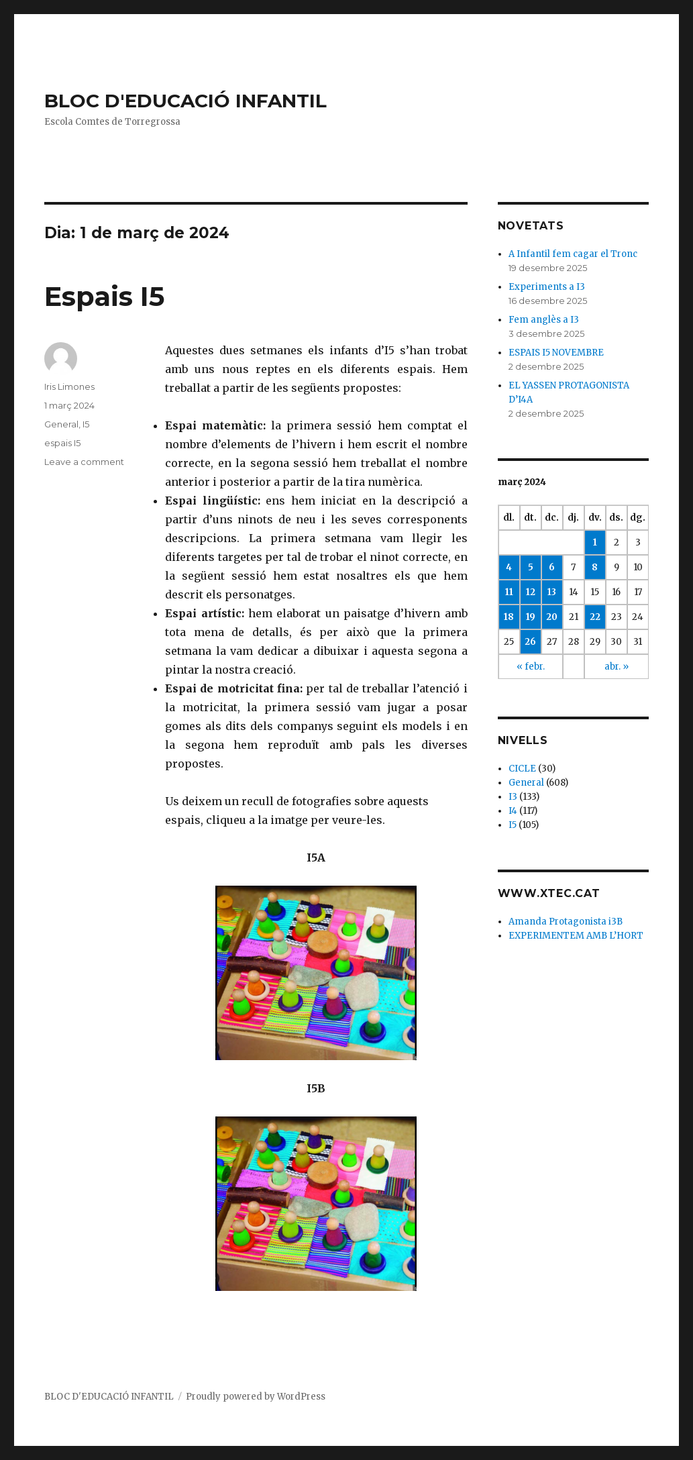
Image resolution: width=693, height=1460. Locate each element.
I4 (513, 811)
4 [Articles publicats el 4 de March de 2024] (509, 567)
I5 (86, 424)
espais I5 (62, 442)
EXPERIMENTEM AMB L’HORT (576, 935)
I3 (513, 796)
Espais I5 (104, 296)
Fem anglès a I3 (544, 319)
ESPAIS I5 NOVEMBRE (556, 352)
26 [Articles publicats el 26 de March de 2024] (530, 641)
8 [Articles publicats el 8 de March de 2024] (595, 567)
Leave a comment (84, 461)
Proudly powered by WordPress (255, 1396)
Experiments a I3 (547, 287)
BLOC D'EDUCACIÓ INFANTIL (185, 100)
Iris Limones (69, 386)
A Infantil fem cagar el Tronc (573, 254)
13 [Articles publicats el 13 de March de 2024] (551, 592)
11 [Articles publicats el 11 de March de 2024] (509, 592)
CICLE (522, 768)
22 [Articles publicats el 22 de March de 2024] (595, 617)
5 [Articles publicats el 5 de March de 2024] (530, 567)
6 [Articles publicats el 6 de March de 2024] (552, 567)
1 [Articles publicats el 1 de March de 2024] (595, 542)
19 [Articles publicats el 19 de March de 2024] (530, 617)
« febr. (531, 666)
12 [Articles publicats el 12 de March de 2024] (530, 592)
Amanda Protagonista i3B (566, 921)
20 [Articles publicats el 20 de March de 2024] (551, 617)
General (61, 424)
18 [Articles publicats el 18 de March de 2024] (509, 617)
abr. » (616, 666)
